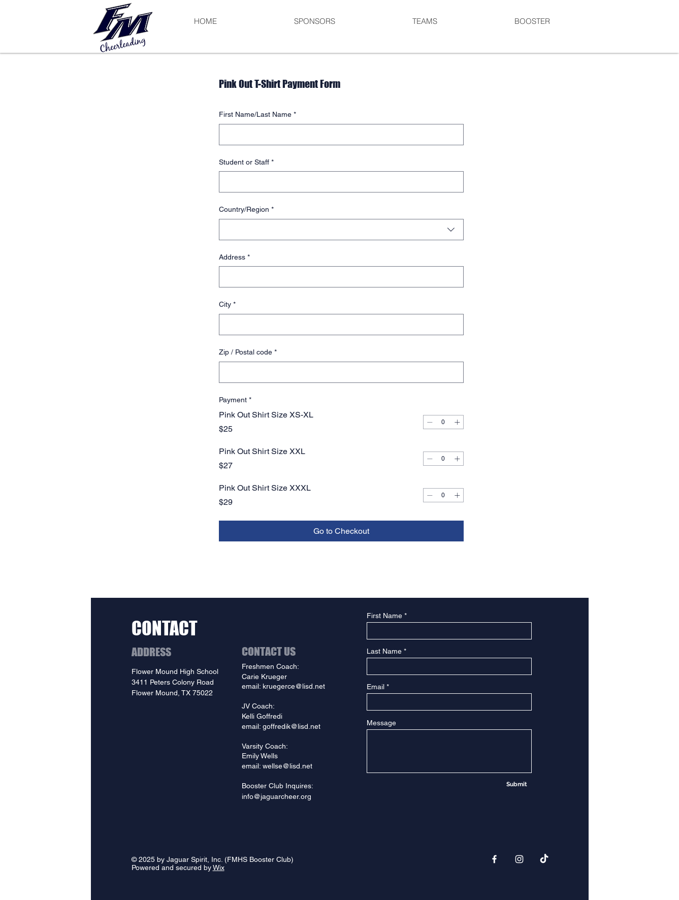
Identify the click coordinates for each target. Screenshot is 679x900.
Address (234, 257)
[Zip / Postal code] (338, 372)
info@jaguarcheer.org (276, 796)
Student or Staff (246, 162)
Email (375, 686)
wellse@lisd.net (287, 766)
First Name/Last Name (257, 115)
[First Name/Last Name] (338, 134)
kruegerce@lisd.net (294, 686)
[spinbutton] (443, 422)
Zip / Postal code (248, 352)
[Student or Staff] (338, 182)
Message (381, 722)
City (227, 305)
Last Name (384, 651)
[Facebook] (494, 859)
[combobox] (341, 229)
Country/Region (246, 210)
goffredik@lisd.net (291, 726)
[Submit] (517, 784)
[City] (338, 324)
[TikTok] (544, 859)
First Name (384, 615)
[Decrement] (430, 422)
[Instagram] (519, 859)
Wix (218, 867)
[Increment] (457, 422)
